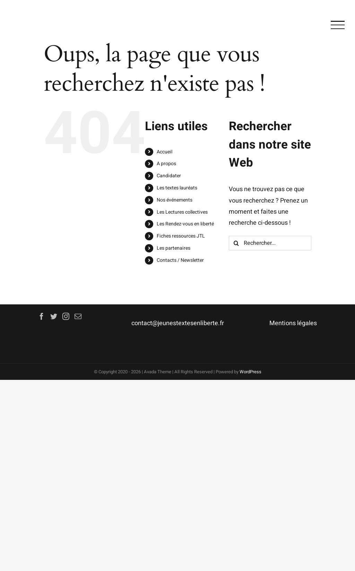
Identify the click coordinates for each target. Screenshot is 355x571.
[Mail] (78, 316)
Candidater (169, 175)
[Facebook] (41, 316)
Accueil (164, 151)
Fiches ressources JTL (181, 236)
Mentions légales (293, 323)
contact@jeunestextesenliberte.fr (177, 323)
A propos (166, 163)
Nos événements (174, 200)
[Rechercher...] (270, 243)
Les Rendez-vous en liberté (185, 223)
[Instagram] (65, 316)
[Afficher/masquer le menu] (338, 25)
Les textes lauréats (177, 187)
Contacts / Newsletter (180, 260)
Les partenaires (173, 248)
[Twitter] (53, 316)
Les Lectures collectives (182, 212)
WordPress (250, 371)
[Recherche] (236, 243)
